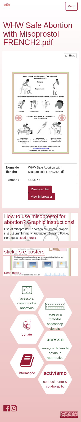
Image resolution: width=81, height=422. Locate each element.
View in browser (41, 196)
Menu (72, 7)
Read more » (27, 237)
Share (70, 55)
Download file (40, 189)
